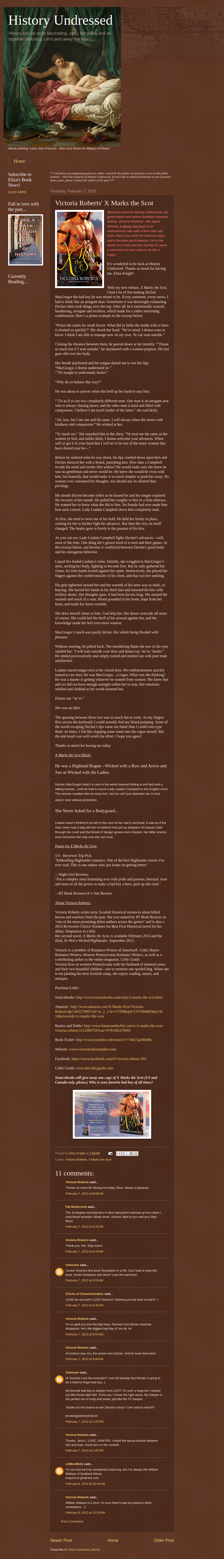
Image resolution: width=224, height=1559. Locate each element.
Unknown (72, 1265)
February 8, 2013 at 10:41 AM (85, 1483)
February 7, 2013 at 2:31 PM (84, 1421)
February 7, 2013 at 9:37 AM (84, 1334)
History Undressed (60, 20)
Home (19, 161)
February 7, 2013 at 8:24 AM (84, 1251)
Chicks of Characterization (84, 1294)
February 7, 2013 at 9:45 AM (84, 1359)
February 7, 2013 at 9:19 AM (84, 1280)
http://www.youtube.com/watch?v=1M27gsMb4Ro (114, 1040)
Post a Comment (72, 1521)
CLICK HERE (17, 192)
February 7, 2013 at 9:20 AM (84, 1305)
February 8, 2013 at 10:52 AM (85, 1512)
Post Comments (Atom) (84, 1549)
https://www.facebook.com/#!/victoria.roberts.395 (109, 1059)
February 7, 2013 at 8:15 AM (84, 1226)
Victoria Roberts (76, 1159)
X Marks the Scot (100, 1159)
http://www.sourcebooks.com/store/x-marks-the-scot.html (119, 997)
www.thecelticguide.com (94, 1068)
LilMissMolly (75, 1464)
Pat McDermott (76, 1207)
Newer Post (61, 1540)
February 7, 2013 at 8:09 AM (84, 1193)
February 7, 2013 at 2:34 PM (84, 1450)
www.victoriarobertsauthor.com (92, 1049)
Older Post (164, 1540)
